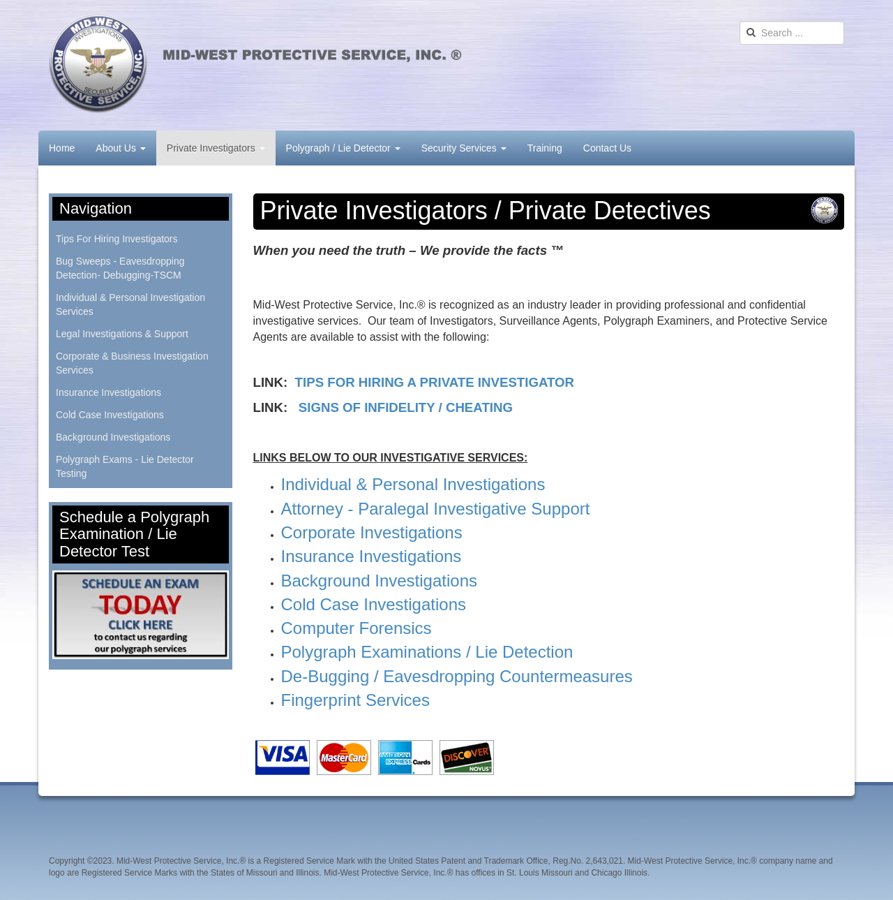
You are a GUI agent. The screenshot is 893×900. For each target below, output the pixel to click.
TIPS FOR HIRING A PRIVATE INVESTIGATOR (434, 382)
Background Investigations (113, 437)
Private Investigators (216, 148)
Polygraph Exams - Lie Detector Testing (125, 466)
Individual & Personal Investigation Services (130, 304)
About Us (120, 148)
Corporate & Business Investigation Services (132, 363)
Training (544, 148)
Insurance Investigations (108, 392)
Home (62, 148)
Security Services (463, 148)
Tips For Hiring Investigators (117, 238)
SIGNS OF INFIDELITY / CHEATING (406, 407)
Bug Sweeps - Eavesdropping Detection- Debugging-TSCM (120, 268)
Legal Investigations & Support (122, 333)
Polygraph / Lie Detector (343, 148)
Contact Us (607, 148)
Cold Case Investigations (110, 414)
